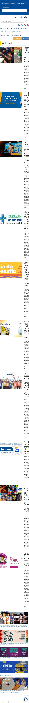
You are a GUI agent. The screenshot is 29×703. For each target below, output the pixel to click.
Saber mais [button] (6, 7)
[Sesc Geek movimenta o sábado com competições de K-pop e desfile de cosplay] (14, 652)
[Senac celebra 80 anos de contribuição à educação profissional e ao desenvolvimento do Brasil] (14, 684)
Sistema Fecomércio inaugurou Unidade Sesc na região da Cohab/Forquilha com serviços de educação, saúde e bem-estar (13, 627)
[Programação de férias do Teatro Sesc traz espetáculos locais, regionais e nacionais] (14, 636)
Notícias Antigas (4, 611)
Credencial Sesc (15, 28)
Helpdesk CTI (17, 38)
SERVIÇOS (24, 28)
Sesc (7, 28)
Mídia (10, 32)
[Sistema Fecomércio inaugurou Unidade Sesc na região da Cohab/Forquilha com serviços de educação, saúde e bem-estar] (14, 618)
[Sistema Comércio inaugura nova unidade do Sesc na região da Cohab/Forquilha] (14, 667)
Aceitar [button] (14, 10)
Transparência (18, 32)
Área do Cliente (16, 35)
